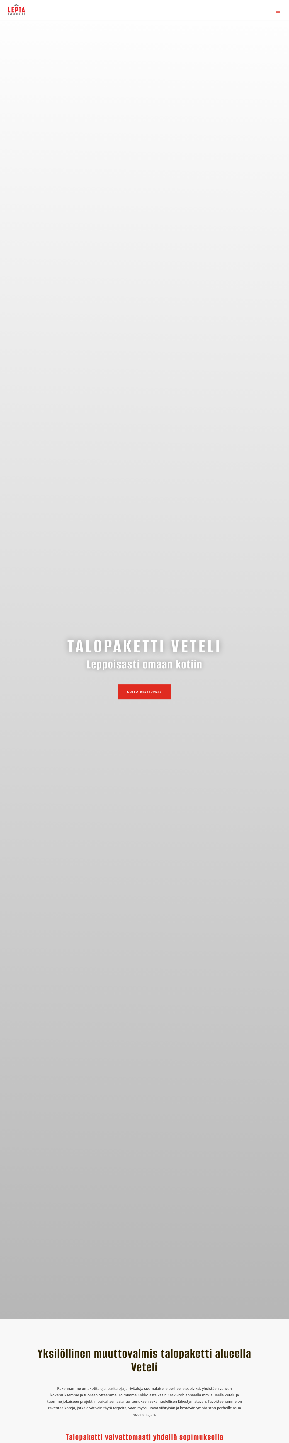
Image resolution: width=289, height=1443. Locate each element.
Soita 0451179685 (144, 692)
